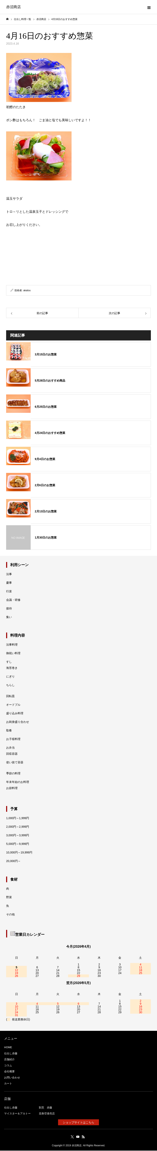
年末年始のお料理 (17, 782)
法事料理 (12, 645)
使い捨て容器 (14, 763)
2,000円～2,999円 (17, 827)
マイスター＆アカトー (17, 1114)
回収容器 (12, 754)
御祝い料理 (13, 653)
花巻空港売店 (47, 1114)
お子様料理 (13, 739)
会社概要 (9, 1072)
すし (9, 662)
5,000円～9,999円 (17, 844)
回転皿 (10, 696)
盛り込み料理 (14, 713)
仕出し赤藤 (10, 1053)
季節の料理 (13, 774)
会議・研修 (13, 600)
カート (8, 1084)
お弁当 (10, 748)
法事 (9, 574)
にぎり (10, 677)
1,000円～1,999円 (17, 818)
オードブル (13, 705)
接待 (9, 609)
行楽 (9, 591)
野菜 (9, 897)
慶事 (9, 583)
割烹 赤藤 (45, 1108)
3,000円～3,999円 (17, 835)
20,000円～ (13, 861)
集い (9, 617)
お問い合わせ (12, 1077)
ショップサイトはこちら (78, 1122)
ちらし (10, 685)
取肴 (9, 731)
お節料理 (12, 788)
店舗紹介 (9, 1059)
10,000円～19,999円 (19, 853)
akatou (27, 290)
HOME (8, 1047)
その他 (10, 915)
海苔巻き (12, 668)
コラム (8, 1065)
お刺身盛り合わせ (17, 722)
